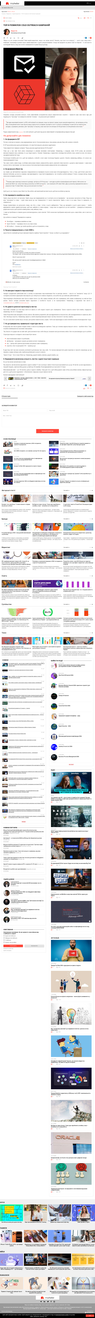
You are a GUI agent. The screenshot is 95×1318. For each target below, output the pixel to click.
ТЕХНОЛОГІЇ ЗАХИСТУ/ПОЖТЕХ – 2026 (69, 715)
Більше (24, 821)
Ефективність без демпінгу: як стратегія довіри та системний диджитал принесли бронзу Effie (73, 466)
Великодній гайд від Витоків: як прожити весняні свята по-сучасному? (25, 701)
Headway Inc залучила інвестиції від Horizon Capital (20, 669)
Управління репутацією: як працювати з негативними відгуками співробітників (69, 1189)
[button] (92, 490)
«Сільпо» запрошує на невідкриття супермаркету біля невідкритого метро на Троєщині (26, 765)
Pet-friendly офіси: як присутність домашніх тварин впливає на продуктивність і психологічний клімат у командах (23, 778)
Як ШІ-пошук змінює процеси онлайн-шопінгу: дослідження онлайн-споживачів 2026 (72, 665)
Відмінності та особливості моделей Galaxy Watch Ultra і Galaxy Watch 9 (35, 1244)
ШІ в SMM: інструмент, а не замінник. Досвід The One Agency (30, 450)
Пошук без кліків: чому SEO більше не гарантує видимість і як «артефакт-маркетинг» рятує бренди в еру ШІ (75, 443)
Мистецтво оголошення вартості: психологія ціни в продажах (59, 1291)
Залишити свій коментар (85, 396)
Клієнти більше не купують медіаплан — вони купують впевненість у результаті (70, 996)
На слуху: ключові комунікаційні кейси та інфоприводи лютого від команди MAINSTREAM (28, 458)
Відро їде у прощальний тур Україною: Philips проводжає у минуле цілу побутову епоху (25, 689)
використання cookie (62, 1314)
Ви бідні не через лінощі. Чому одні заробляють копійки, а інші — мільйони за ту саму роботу (69, 1125)
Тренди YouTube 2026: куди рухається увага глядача (27, 465)
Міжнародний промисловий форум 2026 (70, 735)
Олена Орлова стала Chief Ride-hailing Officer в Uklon (21, 720)
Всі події (71, 764)
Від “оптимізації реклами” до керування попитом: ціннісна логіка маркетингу (69, 1029)
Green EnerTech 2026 (64, 705)
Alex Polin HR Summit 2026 (66, 674)
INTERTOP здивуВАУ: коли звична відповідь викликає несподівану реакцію (26, 803)
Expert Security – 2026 (65, 725)
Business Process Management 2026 (69, 756)
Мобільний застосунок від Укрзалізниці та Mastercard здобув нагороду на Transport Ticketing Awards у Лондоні (26, 772)
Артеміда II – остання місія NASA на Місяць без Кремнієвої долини (22, 837)
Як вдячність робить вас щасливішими (14, 868)
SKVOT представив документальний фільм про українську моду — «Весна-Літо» (26, 715)
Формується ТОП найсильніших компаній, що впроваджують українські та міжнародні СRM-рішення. (26, 746)
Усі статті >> (67, 490)
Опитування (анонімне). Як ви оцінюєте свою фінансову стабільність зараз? (21, 932)
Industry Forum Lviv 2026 (65, 746)
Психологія (4, 1275)
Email (79, 18)
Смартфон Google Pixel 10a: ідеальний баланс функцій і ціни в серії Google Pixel (59, 1244)
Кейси (2, 1251)
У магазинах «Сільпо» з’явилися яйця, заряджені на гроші (22, 739)
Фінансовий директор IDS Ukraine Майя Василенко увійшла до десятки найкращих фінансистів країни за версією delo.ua (25, 797)
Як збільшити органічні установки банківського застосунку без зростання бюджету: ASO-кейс (59, 1268)
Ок (90, 1315)
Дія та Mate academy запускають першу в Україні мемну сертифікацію (25, 682)
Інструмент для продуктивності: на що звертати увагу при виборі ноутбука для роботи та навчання (83, 1244)
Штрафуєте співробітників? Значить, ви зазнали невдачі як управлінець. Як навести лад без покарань (67, 1061)
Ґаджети (3, 1228)
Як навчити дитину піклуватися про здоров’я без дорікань (36, 1291)
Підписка (92, 3)
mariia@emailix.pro (9, 303)
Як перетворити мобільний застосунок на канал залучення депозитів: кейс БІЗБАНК (83, 1268)
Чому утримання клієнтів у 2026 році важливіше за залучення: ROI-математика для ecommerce (73, 451)
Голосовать (13, 945)
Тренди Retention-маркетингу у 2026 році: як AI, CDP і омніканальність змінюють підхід (71, 1093)
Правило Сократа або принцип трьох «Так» (11, 1291)
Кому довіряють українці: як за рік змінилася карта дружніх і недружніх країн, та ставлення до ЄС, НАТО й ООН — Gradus (26, 816)
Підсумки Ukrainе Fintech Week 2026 (17, 733)
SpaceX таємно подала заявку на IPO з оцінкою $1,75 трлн (20, 863)
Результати (34, 945)
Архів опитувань (7, 950)
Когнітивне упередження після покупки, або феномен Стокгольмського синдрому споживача (83, 1291)
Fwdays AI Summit (64, 695)
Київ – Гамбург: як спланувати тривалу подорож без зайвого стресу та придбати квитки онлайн (25, 676)
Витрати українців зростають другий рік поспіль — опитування (23, 752)
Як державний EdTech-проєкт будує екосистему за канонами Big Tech (25, 758)
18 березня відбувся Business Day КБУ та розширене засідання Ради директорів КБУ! (25, 784)
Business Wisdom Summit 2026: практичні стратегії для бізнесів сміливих (74, 685)
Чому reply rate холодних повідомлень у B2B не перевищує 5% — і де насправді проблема (11, 1268)
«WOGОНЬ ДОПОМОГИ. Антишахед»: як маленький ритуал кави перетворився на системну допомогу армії (23, 791)
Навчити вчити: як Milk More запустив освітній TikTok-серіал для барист (69, 894)
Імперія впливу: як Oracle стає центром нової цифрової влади (69, 1157)
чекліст (21, 132)
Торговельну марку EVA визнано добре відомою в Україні (22, 726)
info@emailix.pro (24, 303)
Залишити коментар (47, 430)
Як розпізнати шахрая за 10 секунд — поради (19, 707)
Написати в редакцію (10, 388)
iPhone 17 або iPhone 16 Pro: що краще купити (12, 1244)
